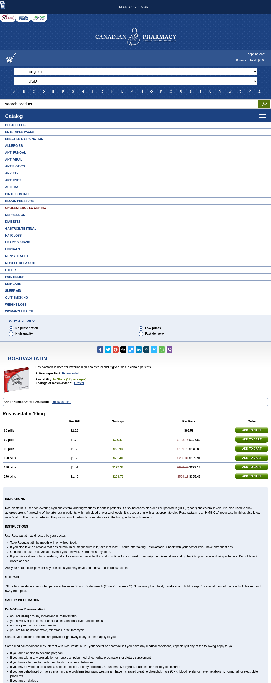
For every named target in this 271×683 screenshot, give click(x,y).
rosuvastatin (71, 373)
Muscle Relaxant (20, 263)
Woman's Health (19, 311)
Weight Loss (16, 304)
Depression (15, 215)
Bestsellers (16, 125)
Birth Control (17, 194)
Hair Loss (13, 235)
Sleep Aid (13, 291)
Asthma (11, 187)
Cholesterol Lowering (25, 208)
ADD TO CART (252, 430)
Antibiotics (15, 166)
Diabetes (13, 221)
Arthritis (13, 180)
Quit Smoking (16, 297)
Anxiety (11, 173)
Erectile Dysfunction (24, 139)
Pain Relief (14, 277)
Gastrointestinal (20, 228)
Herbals (12, 249)
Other (10, 270)
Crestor (79, 383)
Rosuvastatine (61, 402)
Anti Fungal (15, 152)
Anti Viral (13, 159)
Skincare (13, 284)
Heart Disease (17, 242)
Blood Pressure (19, 201)
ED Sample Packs (19, 132)
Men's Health (16, 256)
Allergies (14, 146)
